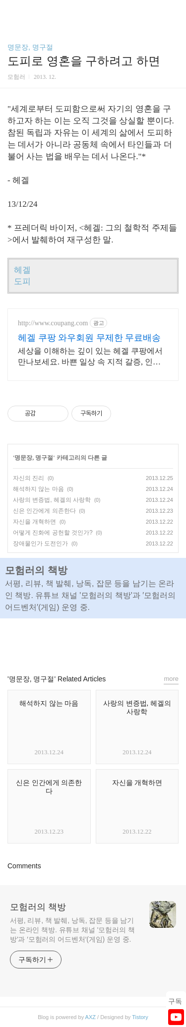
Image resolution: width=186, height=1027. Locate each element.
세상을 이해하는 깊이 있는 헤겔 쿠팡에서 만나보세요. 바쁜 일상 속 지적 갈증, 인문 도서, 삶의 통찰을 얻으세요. (90, 357)
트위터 (115, 642)
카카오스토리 (93, 642)
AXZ (90, 1017)
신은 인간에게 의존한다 (44, 510)
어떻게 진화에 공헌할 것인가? (53, 532)
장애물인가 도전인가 (40, 543)
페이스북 (70, 642)
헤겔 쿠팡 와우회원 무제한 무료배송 (89, 338)
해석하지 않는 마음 (38, 488)
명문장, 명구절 (30, 47)
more (171, 678)
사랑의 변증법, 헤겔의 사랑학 (52, 499)
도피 (22, 281)
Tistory (140, 1017)
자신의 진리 (28, 478)
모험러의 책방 (38, 907)
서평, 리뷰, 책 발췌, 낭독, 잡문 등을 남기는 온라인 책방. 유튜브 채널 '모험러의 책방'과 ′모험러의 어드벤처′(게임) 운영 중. (72, 929)
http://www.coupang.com (53, 323)
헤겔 (22, 270)
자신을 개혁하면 (34, 521)
